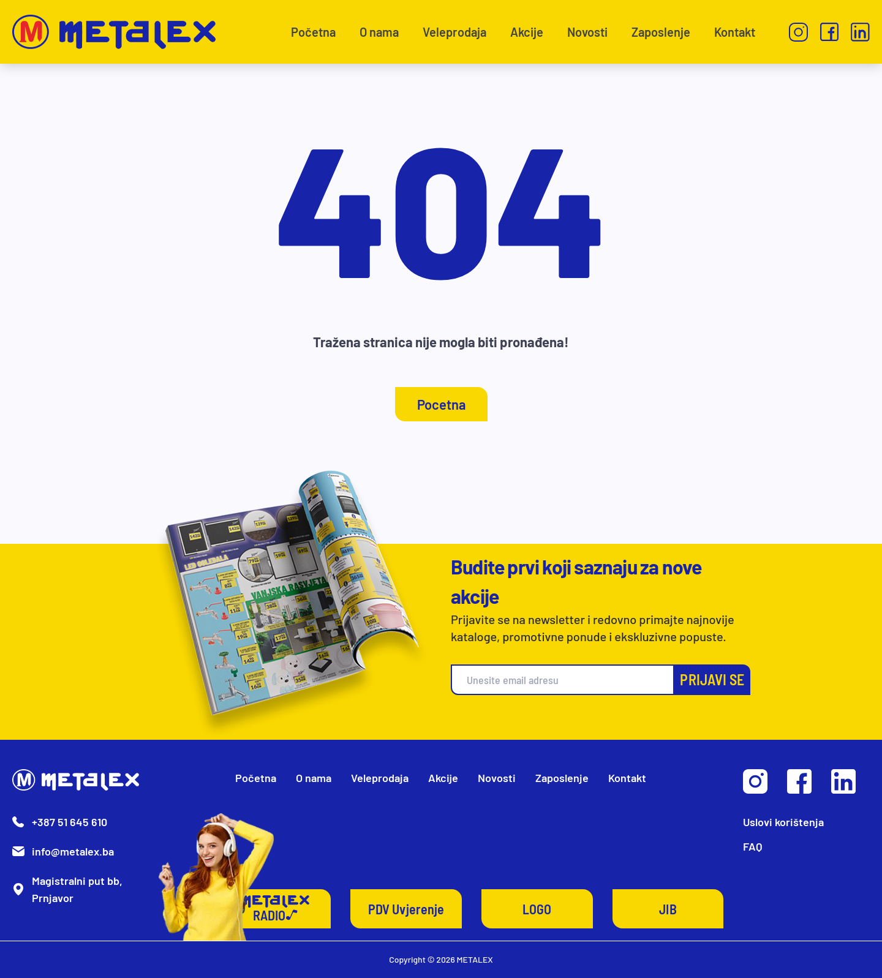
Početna (313, 31)
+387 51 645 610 (69, 822)
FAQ (753, 846)
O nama (379, 31)
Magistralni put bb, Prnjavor (77, 889)
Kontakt (734, 31)
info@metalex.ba (73, 851)
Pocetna (441, 404)
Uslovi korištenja (783, 822)
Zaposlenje (660, 31)
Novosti (587, 31)
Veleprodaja (454, 31)
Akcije (526, 31)
